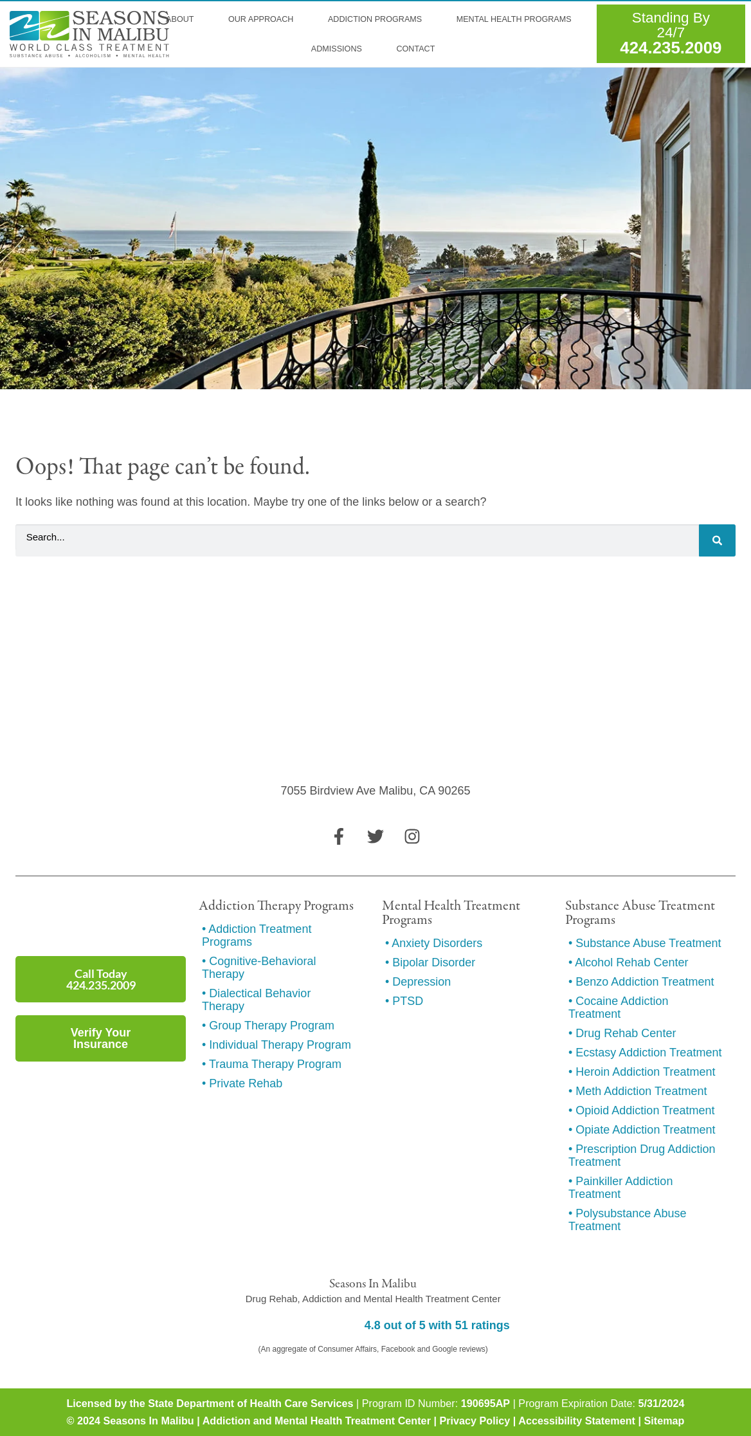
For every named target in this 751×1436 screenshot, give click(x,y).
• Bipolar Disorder (430, 962)
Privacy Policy (474, 1420)
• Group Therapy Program (268, 1025)
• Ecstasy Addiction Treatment (644, 1052)
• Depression (418, 981)
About (184, 19)
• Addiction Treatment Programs (256, 935)
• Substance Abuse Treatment (644, 943)
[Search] (717, 540)
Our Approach (265, 19)
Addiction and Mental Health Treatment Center (317, 1420)
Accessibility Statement (576, 1420)
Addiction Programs (379, 19)
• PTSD (404, 1001)
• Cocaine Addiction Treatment (618, 1007)
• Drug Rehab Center (622, 1033)
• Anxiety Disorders (433, 943)
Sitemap (664, 1420)
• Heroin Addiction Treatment (641, 1071)
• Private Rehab (242, 1083)
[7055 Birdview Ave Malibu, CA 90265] (375, 720)
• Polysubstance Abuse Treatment (627, 1220)
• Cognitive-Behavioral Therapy (259, 967)
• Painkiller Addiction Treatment (620, 1188)
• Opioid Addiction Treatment (641, 1110)
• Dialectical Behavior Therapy (256, 1000)
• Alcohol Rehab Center (628, 962)
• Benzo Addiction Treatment (641, 981)
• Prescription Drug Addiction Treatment (641, 1155)
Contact (415, 48)
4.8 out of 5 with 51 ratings (437, 1325)
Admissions (341, 48)
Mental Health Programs (518, 19)
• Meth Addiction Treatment (637, 1091)
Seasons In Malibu (148, 1420)
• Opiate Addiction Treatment (641, 1129)
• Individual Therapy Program (276, 1044)
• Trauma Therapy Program (271, 1064)
